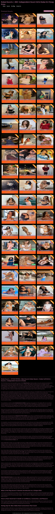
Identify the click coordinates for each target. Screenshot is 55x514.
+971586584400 (46, 327)
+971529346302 (46, 206)
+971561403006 (28, 146)
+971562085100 (46, 221)
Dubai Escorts (26, 383)
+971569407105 (28, 327)
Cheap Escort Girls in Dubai (21, 415)
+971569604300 (46, 312)
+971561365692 (10, 206)
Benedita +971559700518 (11, 267)
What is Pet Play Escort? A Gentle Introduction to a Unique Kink (21, 490)
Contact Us (18, 6)
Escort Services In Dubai (11, 439)
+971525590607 (28, 312)
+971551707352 (46, 297)
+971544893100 (28, 282)
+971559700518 (28, 206)
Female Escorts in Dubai (20, 403)
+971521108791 (10, 25)
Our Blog (13, 6)
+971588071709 (28, 70)
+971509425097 (46, 40)
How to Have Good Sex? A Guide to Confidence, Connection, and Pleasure (24, 499)
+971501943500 (46, 342)
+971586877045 (46, 267)
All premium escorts (49, 11)
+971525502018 (46, 100)
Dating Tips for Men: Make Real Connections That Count (19, 506)
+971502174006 (46, 282)
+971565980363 (28, 25)
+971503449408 (28, 55)
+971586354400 (10, 70)
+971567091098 (10, 40)
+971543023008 (46, 236)
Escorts (8, 6)
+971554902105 (28, 40)
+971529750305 (10, 327)
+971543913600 (46, 55)
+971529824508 (28, 221)
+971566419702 (46, 25)
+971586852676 (10, 55)
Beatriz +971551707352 (28, 267)
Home (4, 6)
